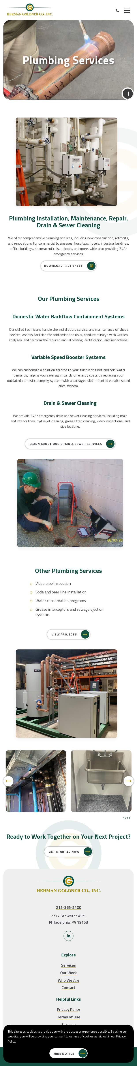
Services (68, 965)
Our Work (68, 973)
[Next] (129, 798)
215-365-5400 (68, 907)
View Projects (64, 634)
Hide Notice (64, 1053)
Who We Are (68, 980)
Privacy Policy (68, 1009)
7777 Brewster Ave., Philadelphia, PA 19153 (68, 919)
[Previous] (8, 798)
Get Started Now (64, 851)
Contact (68, 988)
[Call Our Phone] (117, 10)
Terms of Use (68, 1017)
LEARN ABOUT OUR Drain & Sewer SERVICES (66, 461)
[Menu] (127, 10)
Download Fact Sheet (63, 266)
